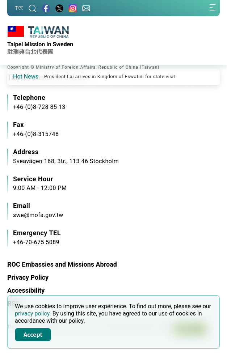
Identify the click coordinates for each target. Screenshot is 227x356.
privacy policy (32, 313)
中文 (18, 7)
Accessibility (26, 290)
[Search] (33, 8)
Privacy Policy (28, 277)
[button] (18, 76)
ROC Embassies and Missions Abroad (62, 264)
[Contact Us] (86, 8)
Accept (33, 334)
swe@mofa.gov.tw (38, 215)
